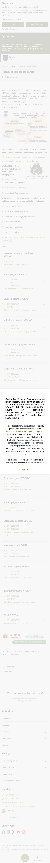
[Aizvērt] (46, 392)
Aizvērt (25, 470)
